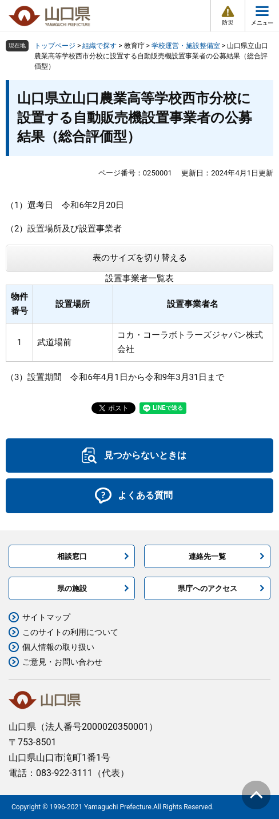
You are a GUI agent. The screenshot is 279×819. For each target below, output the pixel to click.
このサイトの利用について (70, 632)
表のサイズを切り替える (140, 258)
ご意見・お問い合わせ (62, 661)
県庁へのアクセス (207, 588)
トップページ (54, 46)
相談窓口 (72, 556)
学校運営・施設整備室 (186, 46)
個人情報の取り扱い (58, 647)
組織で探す (99, 46)
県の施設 (72, 588)
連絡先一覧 (207, 556)
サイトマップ (46, 617)
